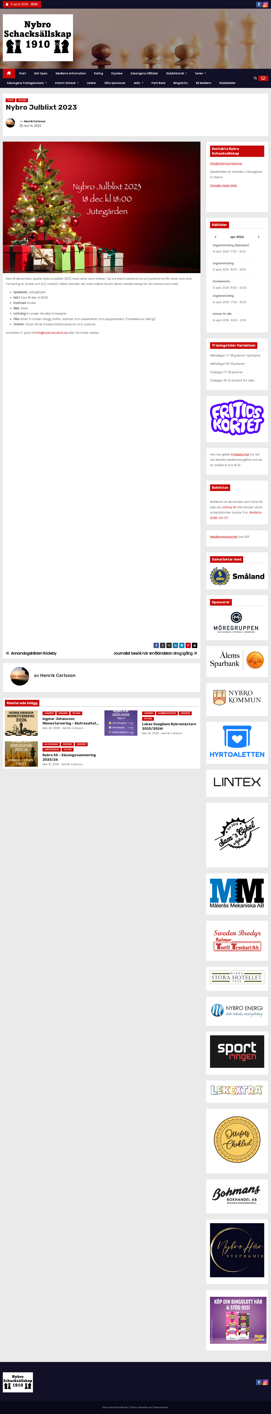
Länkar (91, 83)
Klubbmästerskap (167, 713)
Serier (200, 73)
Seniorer (63, 713)
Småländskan (51, 749)
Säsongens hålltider (144, 73)
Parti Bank (158, 83)
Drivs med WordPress (115, 1407)
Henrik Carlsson (34, 121)
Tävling (22, 100)
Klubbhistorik (176, 73)
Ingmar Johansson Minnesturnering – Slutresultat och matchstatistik (69, 723)
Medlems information (71, 73)
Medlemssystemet (224, 537)
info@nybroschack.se (226, 163)
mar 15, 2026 (51, 764)
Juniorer (49, 713)
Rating (98, 73)
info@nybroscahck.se (52, 333)
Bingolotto (181, 83)
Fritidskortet (240, 454)
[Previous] (215, 237)
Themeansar (160, 1407)
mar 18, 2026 (150, 733)
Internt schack (67, 83)
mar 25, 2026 (51, 728)
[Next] (258, 237)
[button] (255, 78)
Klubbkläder (227, 83)
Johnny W (229, 507)
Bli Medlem (203, 83)
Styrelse (116, 73)
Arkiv (138, 83)
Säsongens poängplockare (27, 83)
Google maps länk (223, 185)
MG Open (40, 73)
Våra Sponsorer (115, 83)
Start (22, 73)
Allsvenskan (51, 744)
